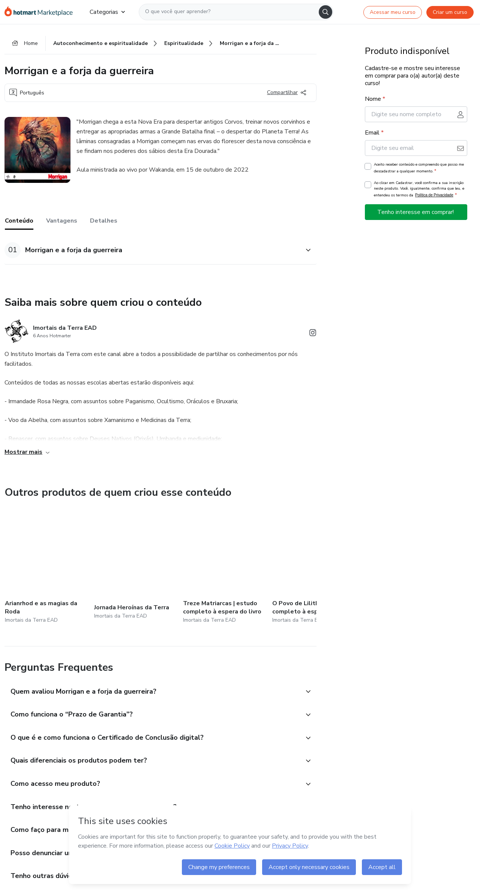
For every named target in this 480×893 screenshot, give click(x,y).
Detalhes (103, 221)
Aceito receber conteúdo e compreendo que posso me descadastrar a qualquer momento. (419, 168)
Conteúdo (19, 221)
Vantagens (61, 221)
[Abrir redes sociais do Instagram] (312, 334)
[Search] (325, 12)
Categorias (107, 12)
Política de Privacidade (434, 195)
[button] (152, 250)
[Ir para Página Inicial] (41, 12)
